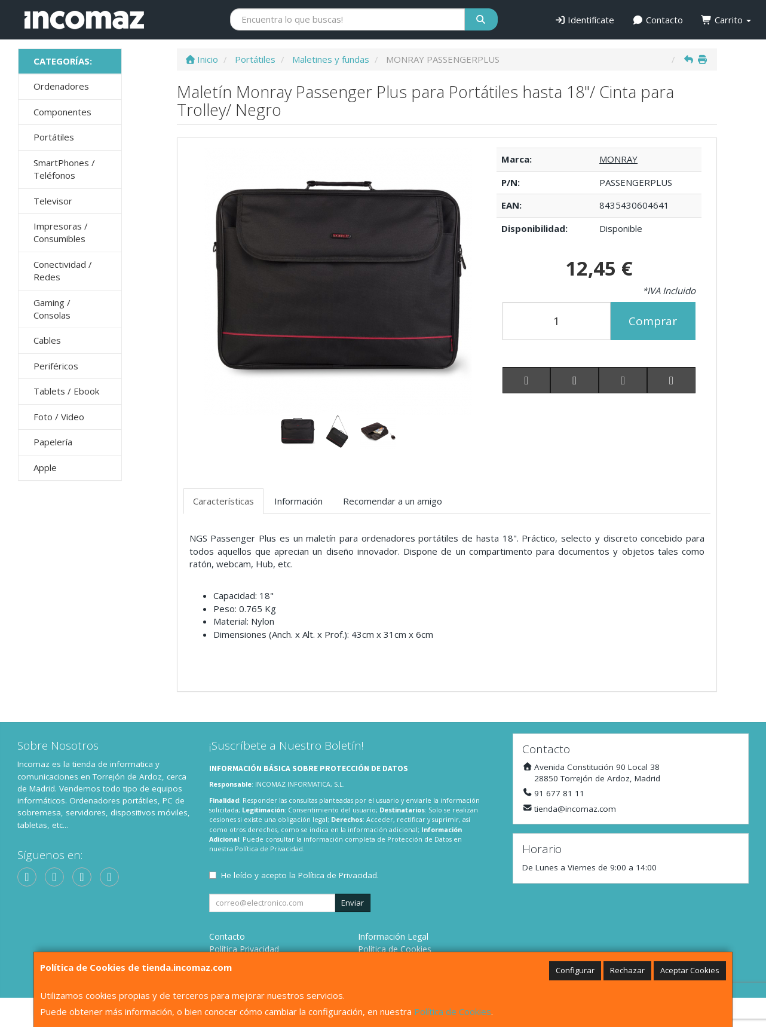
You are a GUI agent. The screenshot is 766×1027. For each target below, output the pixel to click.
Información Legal (393, 936)
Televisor (52, 201)
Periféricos (55, 366)
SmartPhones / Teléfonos (64, 169)
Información (298, 501)
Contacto (657, 20)
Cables (47, 340)
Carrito (726, 20)
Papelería (52, 442)
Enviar (352, 902)
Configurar (575, 970)
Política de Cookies (452, 1011)
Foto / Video (58, 417)
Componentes (62, 112)
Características (223, 501)
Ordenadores (61, 86)
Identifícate (584, 20)
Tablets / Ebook (66, 391)
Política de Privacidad (269, 848)
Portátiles (53, 137)
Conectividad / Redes (62, 270)
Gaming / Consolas (52, 309)
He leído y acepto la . (300, 875)
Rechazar (627, 970)
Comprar (653, 321)
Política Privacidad (244, 949)
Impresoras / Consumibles (60, 232)
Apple (45, 467)
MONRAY (618, 159)
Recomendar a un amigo (392, 501)
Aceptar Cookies (689, 970)
